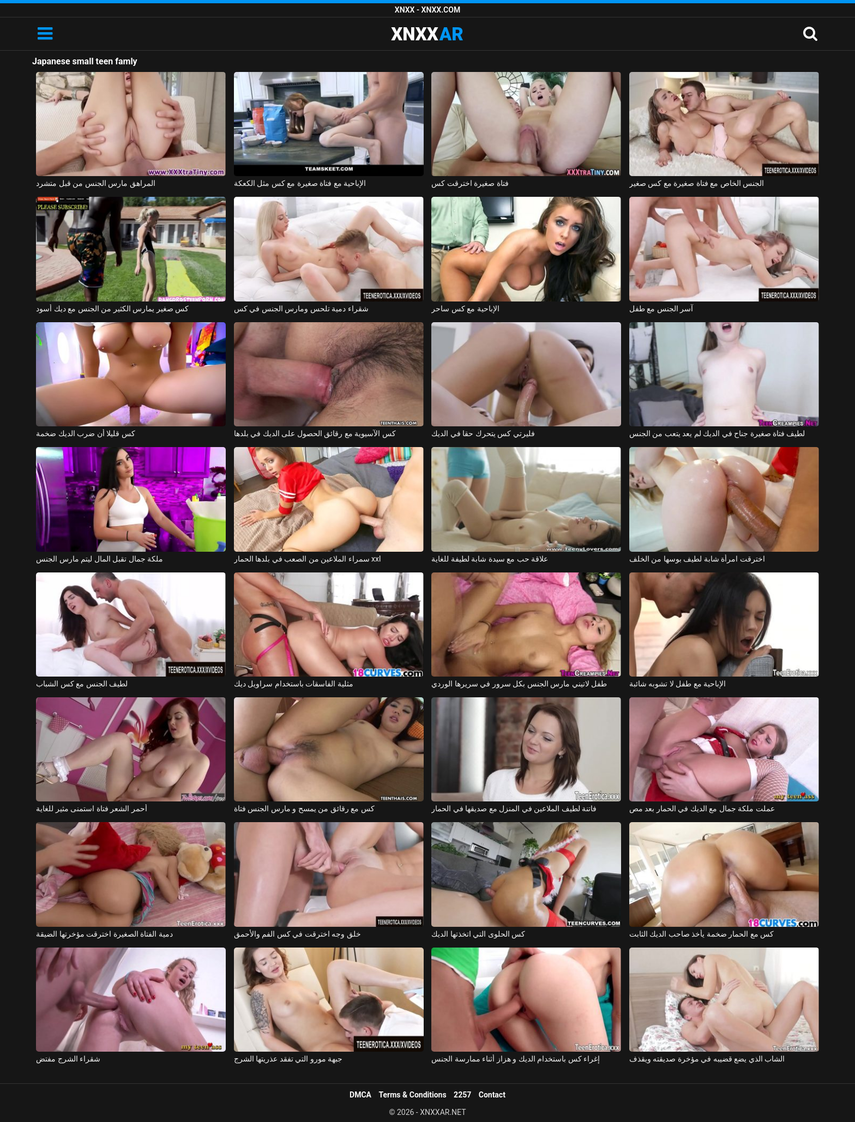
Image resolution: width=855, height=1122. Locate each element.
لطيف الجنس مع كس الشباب (82, 683)
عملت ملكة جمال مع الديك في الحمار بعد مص (702, 808)
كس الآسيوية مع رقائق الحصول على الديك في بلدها (315, 433)
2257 (462, 1094)
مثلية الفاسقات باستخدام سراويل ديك (293, 683)
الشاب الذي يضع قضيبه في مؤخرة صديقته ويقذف (707, 1058)
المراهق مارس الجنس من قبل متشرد (95, 183)
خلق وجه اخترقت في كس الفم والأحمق (297, 934)
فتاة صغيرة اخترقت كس (469, 183)
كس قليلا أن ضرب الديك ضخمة (85, 433)
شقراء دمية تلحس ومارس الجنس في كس (301, 308)
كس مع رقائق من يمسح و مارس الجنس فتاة (304, 808)
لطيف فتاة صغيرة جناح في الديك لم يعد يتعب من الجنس (717, 433)
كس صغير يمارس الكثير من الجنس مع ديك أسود (112, 308)
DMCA (360, 1094)
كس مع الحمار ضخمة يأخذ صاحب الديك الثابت (701, 934)
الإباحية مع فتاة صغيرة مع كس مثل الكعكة (300, 183)
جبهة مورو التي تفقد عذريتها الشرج (288, 1058)
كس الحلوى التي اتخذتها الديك (478, 934)
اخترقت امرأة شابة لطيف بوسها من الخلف (697, 558)
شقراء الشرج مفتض (68, 1058)
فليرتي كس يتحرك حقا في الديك (482, 433)
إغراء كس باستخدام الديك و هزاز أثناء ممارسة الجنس (515, 1058)
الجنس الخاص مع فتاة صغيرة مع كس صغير (696, 183)
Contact (492, 1094)
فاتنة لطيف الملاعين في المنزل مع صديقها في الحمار (514, 808)
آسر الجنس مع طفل (661, 308)
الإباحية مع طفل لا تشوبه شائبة (677, 683)
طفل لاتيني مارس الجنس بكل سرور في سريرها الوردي (519, 683)
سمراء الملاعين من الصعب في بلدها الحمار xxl (307, 558)
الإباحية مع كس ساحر (465, 308)
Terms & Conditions (413, 1094)
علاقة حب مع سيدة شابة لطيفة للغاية (489, 558)
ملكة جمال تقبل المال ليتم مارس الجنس (99, 558)
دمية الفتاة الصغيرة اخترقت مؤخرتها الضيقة (104, 934)
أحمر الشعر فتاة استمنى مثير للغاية (91, 808)
